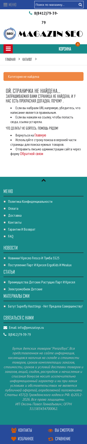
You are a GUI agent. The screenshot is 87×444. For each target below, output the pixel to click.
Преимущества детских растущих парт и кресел (41, 282)
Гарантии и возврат (21, 229)
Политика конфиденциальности (30, 201)
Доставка (15, 215)
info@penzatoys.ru (31, 327)
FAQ (10, 236)
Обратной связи (31, 153)
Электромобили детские (25, 289)
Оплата (13, 208)
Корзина (68, 48)
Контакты (15, 222)
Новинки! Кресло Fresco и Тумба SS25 (33, 258)
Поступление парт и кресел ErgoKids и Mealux (40, 265)
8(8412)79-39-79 (17, 334)
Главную (40, 135)
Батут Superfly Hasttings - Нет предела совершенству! (45, 306)
